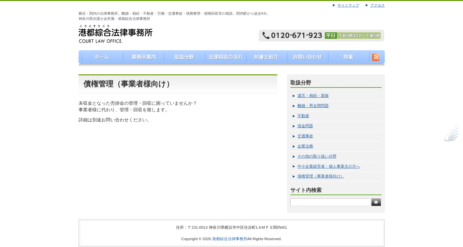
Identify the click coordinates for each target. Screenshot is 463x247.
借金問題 (305, 126)
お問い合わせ (306, 58)
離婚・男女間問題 (313, 105)
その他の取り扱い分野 (317, 156)
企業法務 (305, 146)
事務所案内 (140, 58)
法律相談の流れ (223, 58)
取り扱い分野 (182, 58)
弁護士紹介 (264, 58)
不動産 (303, 116)
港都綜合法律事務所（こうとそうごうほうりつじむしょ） (99, 58)
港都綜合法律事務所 (229, 239)
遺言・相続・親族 (313, 95)
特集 (347, 58)
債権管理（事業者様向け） (320, 176)
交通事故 (305, 136)
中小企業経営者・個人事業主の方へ (328, 166)
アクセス (377, 5)
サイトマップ (348, 5)
